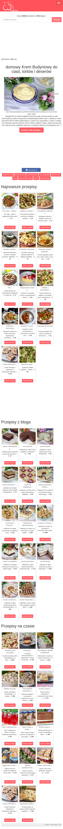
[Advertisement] (31, 40)
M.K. (60, 824)
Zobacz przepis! (10, 227)
